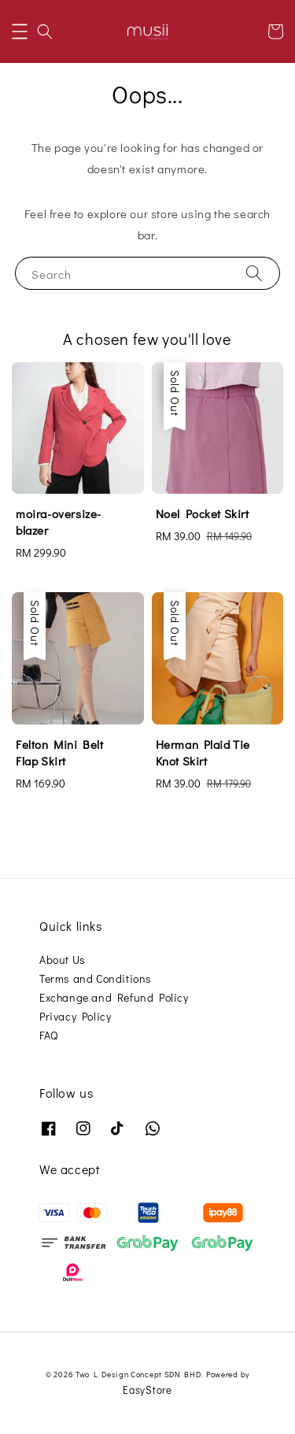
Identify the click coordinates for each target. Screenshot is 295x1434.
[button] (19, 31)
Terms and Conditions (95, 978)
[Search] (254, 273)
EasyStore (147, 1389)
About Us (62, 959)
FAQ (48, 1035)
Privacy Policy (75, 1016)
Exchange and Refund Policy (114, 997)
